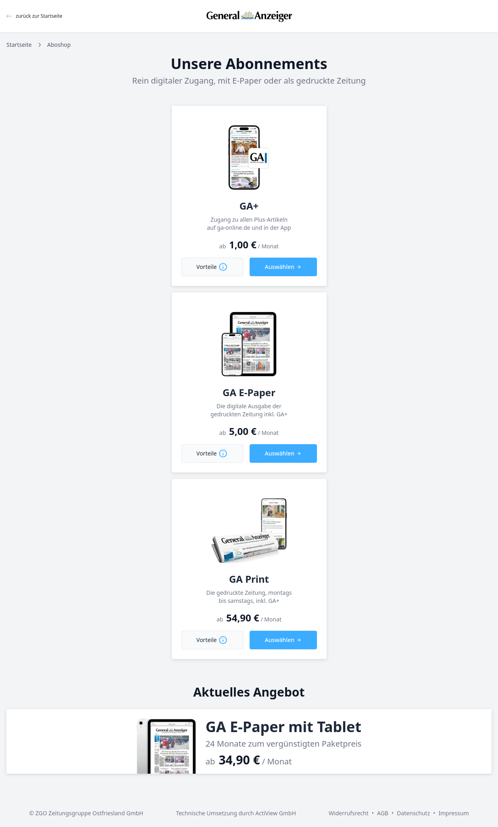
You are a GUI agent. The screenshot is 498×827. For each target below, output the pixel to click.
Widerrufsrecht (349, 813)
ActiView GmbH (275, 813)
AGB (382, 813)
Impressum (454, 813)
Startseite (19, 44)
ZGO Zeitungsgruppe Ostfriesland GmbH (89, 813)
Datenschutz (413, 813)
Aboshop (59, 44)
